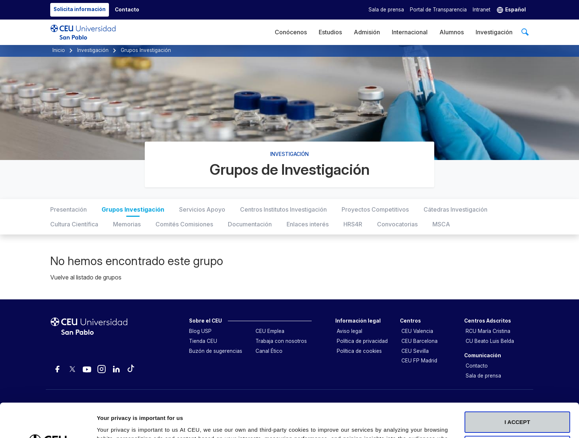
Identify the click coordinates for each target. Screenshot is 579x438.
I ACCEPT (517, 360)
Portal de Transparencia (438, 10)
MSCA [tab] (441, 224)
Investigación (93, 50)
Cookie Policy (271, 403)
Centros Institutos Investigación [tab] (283, 209)
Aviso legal (349, 331)
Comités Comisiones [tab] (184, 224)
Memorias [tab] (127, 224)
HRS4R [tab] (352, 224)
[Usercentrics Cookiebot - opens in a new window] (48, 423)
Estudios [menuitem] (330, 32)
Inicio (58, 50)
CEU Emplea (270, 331)
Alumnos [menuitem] (451, 32)
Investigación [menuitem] (494, 32)
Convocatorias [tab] (397, 224)
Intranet (481, 10)
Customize (517, 384)
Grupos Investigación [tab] (133, 209)
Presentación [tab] (68, 209)
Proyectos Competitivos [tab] (375, 209)
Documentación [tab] (250, 224)
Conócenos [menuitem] (291, 32)
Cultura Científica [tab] (74, 224)
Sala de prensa (386, 10)
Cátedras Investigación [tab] (455, 209)
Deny (517, 408)
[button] (511, 10)
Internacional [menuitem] (410, 32)
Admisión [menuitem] (367, 32)
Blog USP (200, 331)
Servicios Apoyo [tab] (202, 209)
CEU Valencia (417, 331)
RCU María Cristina (488, 331)
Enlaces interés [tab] (308, 224)
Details (106, 423)
